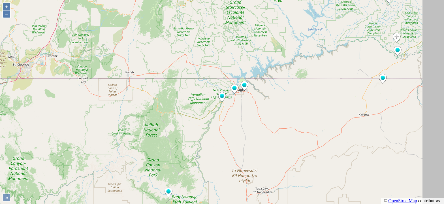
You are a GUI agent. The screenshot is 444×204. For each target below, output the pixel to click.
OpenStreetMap (402, 200)
